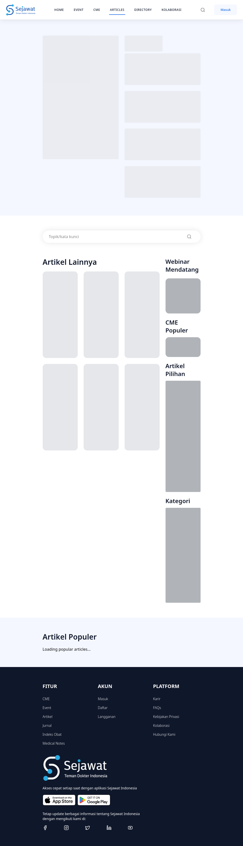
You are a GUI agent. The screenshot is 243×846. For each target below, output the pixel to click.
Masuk (226, 9)
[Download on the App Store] (59, 800)
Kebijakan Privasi (166, 716)
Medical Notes (54, 743)
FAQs (157, 707)
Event (47, 707)
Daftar (103, 707)
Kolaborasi (161, 725)
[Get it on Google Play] (93, 800)
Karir (157, 698)
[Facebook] (51, 827)
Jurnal (47, 725)
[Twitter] (93, 827)
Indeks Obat (52, 734)
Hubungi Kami (164, 734)
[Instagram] (72, 827)
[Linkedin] (115, 827)
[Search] (205, 10)
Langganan (106, 716)
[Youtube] (136, 827)
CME (46, 698)
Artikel (48, 716)
